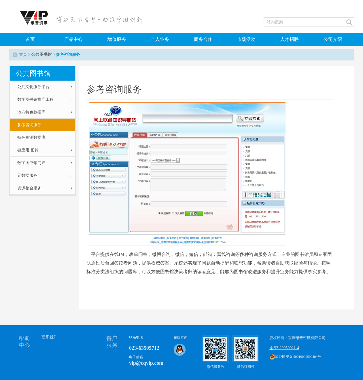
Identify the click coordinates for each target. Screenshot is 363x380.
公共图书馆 (41, 54)
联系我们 (49, 337)
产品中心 (73, 39)
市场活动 (246, 39)
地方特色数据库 (31, 112)
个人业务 (160, 39)
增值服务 (116, 39)
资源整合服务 (29, 188)
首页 (30, 39)
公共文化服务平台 (33, 87)
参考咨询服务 (29, 125)
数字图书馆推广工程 (35, 99)
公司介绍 (333, 39)
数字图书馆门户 (31, 163)
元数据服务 (27, 175)
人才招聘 (289, 39)
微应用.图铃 (28, 150)
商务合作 (203, 39)
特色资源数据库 (31, 137)
